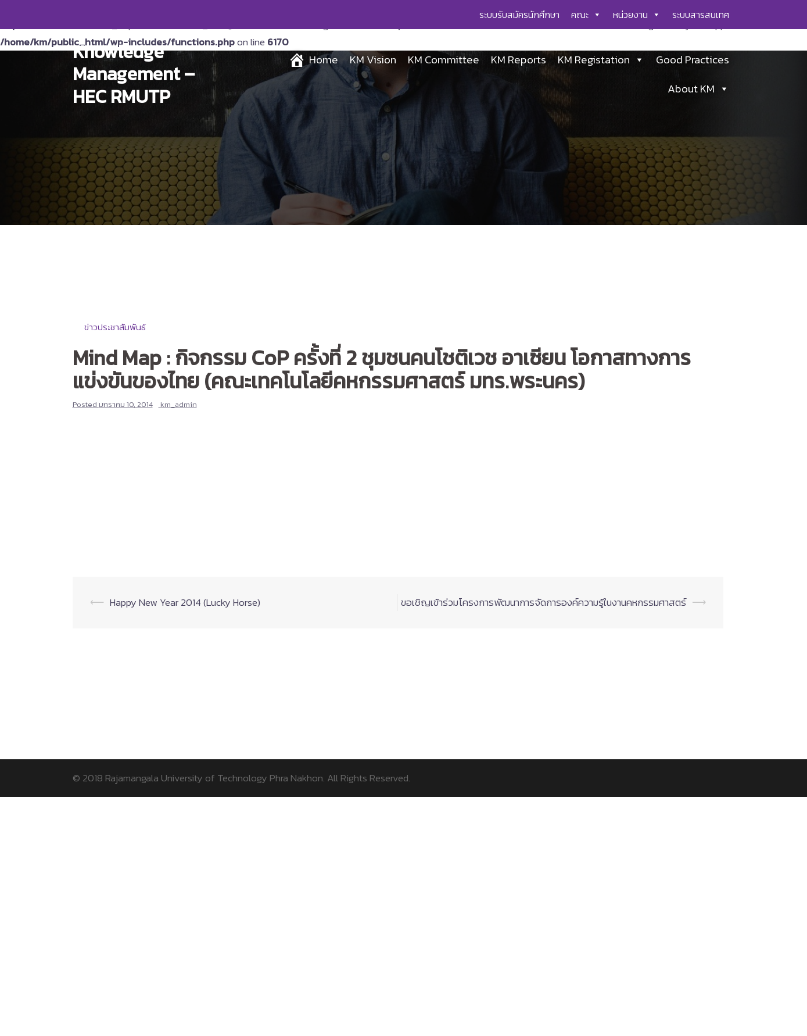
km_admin (178, 404)
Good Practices (692, 59)
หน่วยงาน (637, 15)
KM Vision (373, 59)
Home (323, 59)
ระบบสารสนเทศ (700, 15)
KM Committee (443, 59)
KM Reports (518, 59)
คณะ (586, 15)
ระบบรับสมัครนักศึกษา (519, 15)
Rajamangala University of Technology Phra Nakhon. (215, 777)
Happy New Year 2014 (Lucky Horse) (185, 602)
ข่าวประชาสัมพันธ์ (115, 327)
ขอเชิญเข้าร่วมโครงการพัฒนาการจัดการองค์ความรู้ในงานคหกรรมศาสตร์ (543, 602)
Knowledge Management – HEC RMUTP (134, 74)
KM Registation (601, 59)
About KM (698, 88)
